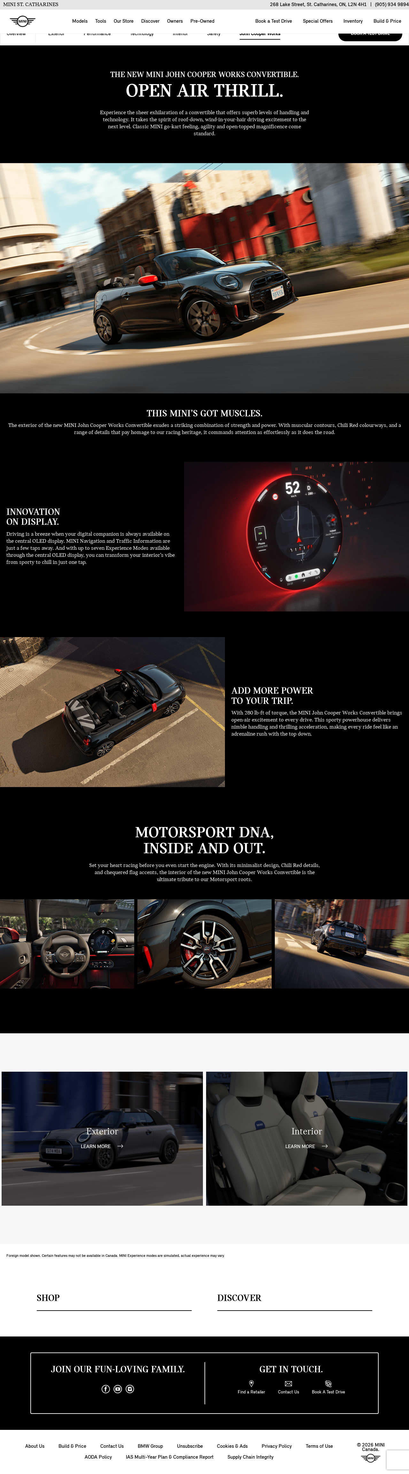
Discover (150, 21)
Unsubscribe (190, 1446)
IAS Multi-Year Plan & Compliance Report (169, 1457)
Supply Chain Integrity (251, 1457)
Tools (100, 21)
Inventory (352, 21)
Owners (175, 21)
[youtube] (117, 1389)
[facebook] (105, 1389)
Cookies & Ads (232, 1446)
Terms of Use (319, 1446)
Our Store (124, 21)
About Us (34, 1446)
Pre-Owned (202, 21)
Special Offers (317, 21)
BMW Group (150, 1446)
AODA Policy (98, 1457)
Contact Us (112, 1446)
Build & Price (386, 21)
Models (80, 21)
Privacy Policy (277, 1446)
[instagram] (130, 1389)
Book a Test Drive (273, 21)
